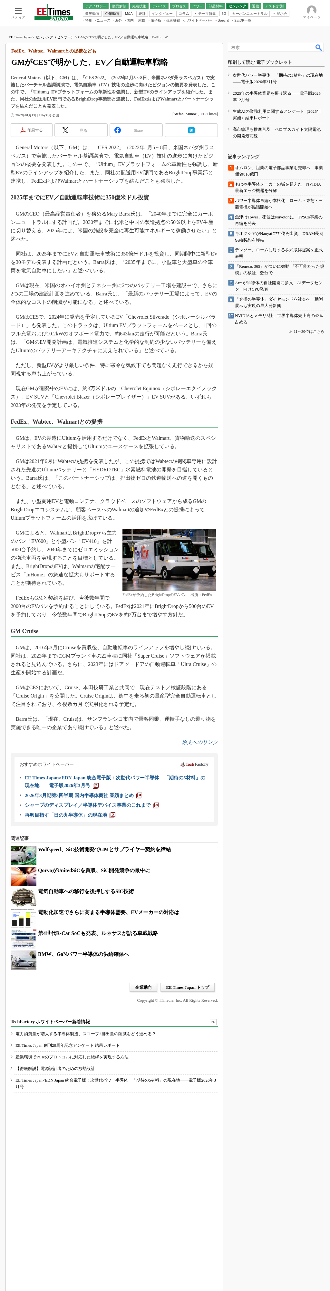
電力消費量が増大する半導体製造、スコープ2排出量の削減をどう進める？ (85, 1033)
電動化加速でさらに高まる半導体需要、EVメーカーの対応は (108, 912)
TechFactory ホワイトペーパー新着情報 (50, 1021)
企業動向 (143, 987)
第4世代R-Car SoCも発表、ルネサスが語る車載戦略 (98, 933)
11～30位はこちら (309, 331)
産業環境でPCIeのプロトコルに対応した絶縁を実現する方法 (72, 1057)
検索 (319, 47)
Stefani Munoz (185, 114)
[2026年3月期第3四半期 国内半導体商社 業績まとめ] (83, 795)
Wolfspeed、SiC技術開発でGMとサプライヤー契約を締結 (104, 849)
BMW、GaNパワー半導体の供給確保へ (83, 954)
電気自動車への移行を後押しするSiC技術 (86, 891)
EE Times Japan (20, 37)
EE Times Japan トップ (187, 987)
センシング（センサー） (54, 37)
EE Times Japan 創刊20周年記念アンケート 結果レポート (67, 1045)
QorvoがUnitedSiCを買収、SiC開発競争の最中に (94, 870)
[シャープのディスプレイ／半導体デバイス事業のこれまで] (92, 805)
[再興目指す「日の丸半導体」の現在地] (70, 815)
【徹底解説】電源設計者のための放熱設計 (55, 1068)
